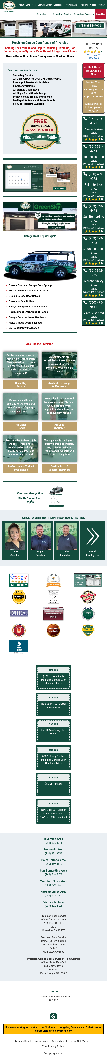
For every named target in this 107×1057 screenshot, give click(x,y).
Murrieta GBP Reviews (53, 1016)
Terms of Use (22, 1041)
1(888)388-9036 (90, 25)
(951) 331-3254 (93, 148)
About (21, 5)
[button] (93, 134)
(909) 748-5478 (93, 208)
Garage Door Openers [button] (84, 15)
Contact (101, 5)
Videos (93, 5)
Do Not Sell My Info (79, 1041)
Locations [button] (59, 5)
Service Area (71, 5)
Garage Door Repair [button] (62, 15)
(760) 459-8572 (93, 176)
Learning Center (45, 5)
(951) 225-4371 (93, 121)
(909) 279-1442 (93, 240)
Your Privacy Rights (53, 1046)
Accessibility (59, 1041)
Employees (31, 5)
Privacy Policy (40, 1041)
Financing (84, 5)
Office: (53, 919)
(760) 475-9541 (93, 304)
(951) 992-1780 (93, 272)
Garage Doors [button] (43, 15)
